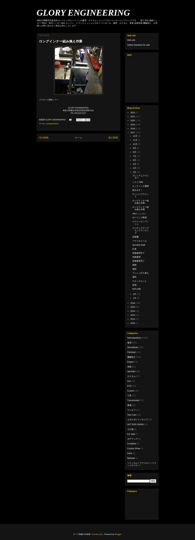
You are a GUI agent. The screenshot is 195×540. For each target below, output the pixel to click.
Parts (129, 453)
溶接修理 (136, 257)
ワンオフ (131, 410)
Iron (129, 381)
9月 (135, 148)
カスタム (131, 376)
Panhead (131, 352)
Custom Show (133, 448)
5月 (135, 164)
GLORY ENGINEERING (83, 12)
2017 (133, 132)
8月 (135, 152)
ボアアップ (132, 439)
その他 (130, 429)
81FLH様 (136, 289)
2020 (133, 120)
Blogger (118, 534)
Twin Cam (131, 415)
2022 (133, 112)
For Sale (131, 434)
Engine (130, 362)
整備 (129, 405)
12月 (135, 136)
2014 (133, 311)
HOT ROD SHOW (135, 424)
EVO (129, 386)
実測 (134, 285)
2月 (135, 294)
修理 (129, 342)
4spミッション (139, 213)
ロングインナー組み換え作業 (140, 201)
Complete (131, 443)
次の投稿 (43, 137)
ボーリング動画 (139, 217)
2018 (133, 128)
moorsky (95, 534)
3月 (135, 172)
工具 (129, 395)
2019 (133, 124)
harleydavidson (52, 124)
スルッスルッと (139, 281)
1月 (135, 298)
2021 (133, 116)
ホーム (78, 137)
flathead (131, 458)
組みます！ (137, 190)
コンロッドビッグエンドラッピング (140, 230)
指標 (134, 265)
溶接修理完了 (138, 253)
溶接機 (135, 237)
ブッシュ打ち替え (140, 273)
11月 (135, 140)
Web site (131, 40)
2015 (133, 307)
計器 (134, 249)
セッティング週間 (140, 186)
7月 (135, 156)
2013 (133, 315)
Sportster (131, 371)
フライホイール (139, 241)
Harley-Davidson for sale (138, 45)
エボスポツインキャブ (137, 419)
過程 (134, 269)
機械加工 (131, 357)
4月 (135, 168)
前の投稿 (113, 137)
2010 (133, 323)
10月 (135, 144)
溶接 (129, 367)
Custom (130, 391)
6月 (135, 160)
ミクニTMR (137, 182)
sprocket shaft (138, 245)
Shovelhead (132, 347)
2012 (133, 319)
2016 (133, 303)
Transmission (133, 400)
